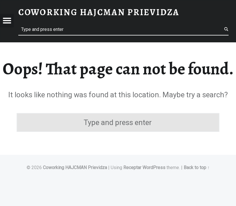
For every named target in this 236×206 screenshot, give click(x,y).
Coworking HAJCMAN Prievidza (75, 167)
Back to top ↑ (197, 167)
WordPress (153, 167)
